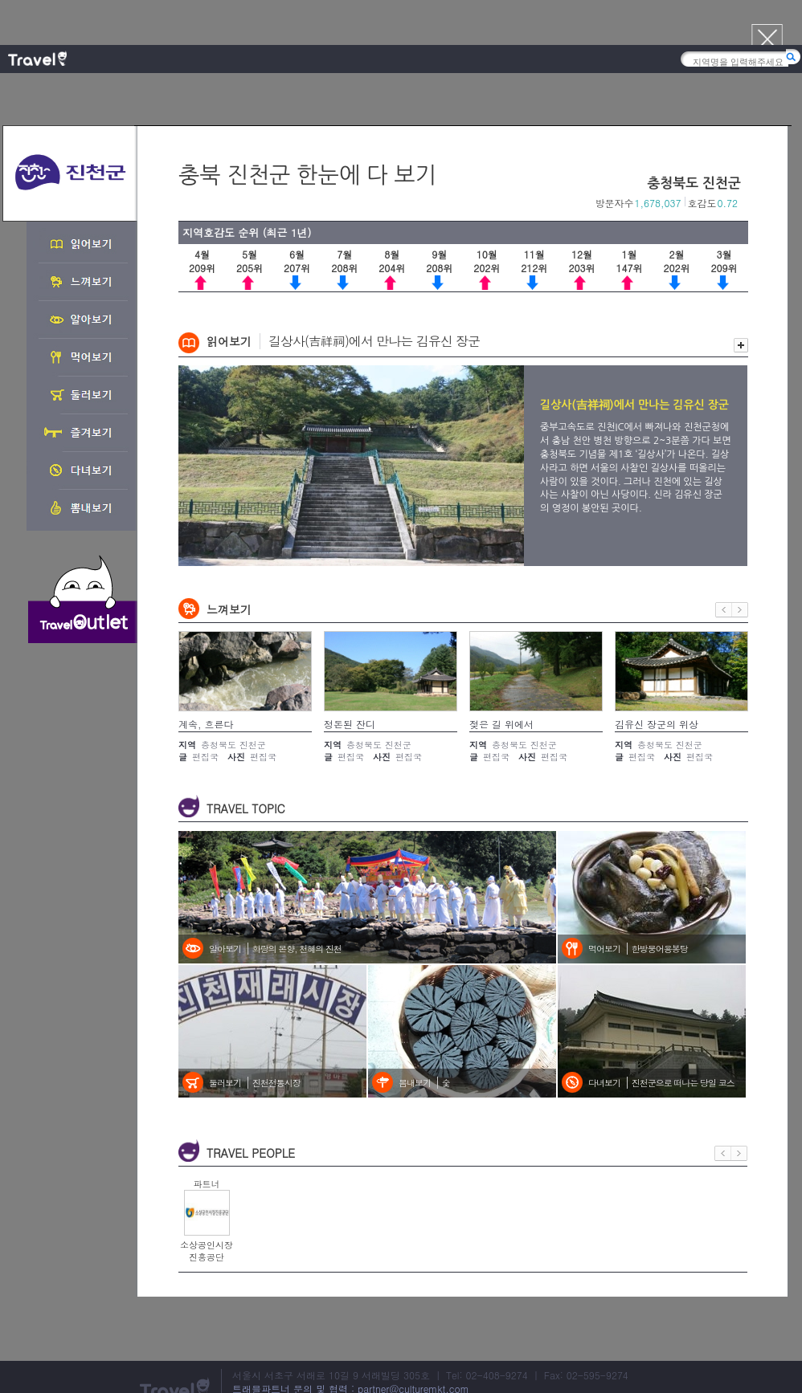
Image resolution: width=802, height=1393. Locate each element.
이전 (723, 609)
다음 (740, 609)
